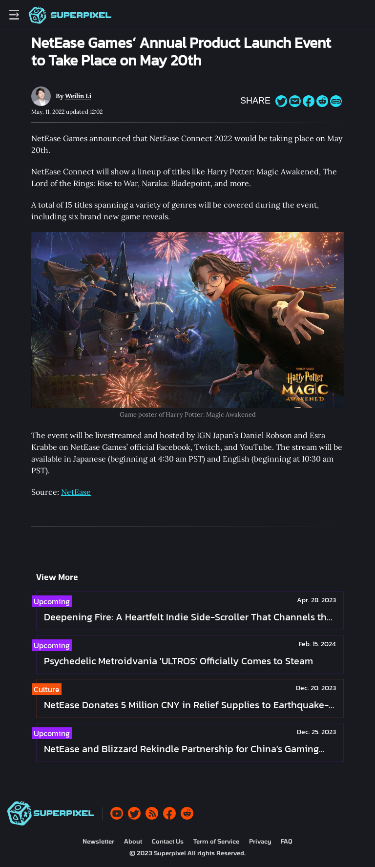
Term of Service (216, 841)
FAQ (286, 841)
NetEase (76, 492)
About (133, 841)
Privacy (260, 841)
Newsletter (98, 841)
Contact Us (168, 841)
